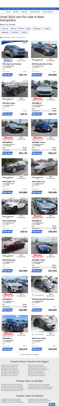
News (8, 8)
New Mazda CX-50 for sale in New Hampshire (39, 384)
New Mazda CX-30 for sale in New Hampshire (39, 386)
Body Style (38, 28)
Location (47, 28)
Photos (37, 8)
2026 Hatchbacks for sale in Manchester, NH (38, 369)
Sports (24, 8)
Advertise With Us (48, 11)
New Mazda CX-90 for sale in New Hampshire (12, 386)
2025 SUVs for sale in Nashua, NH (36, 371)
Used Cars (24, 11)
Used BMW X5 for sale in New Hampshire (38, 399)
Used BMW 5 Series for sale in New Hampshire (12, 402)
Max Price (15, 32)
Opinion (28, 8)
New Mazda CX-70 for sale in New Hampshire (12, 387)
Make (29, 28)
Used (13, 28)
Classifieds (53, 8)
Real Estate (46, 8)
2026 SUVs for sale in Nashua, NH (9, 366)
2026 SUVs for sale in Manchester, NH (37, 366)
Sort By (24, 32)
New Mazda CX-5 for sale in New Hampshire (11, 384)
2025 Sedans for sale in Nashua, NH (9, 372)
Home (4, 8)
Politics (13, 8)
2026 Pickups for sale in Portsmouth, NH (37, 368)
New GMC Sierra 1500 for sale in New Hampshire (13, 389)
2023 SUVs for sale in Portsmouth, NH (37, 374)
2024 (21, 28)
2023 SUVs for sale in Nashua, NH (9, 375)
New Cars (16, 11)
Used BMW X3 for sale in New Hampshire (11, 399)
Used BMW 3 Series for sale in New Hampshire (39, 400)
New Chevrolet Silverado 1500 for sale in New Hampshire (12, 390)
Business (18, 8)
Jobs (41, 8)
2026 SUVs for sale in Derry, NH (35, 365)
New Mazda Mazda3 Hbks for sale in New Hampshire (40, 387)
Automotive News (35, 11)
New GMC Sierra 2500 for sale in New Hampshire (39, 389)
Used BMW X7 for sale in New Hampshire (38, 402)
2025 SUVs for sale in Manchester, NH (10, 371)
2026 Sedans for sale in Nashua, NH (9, 369)
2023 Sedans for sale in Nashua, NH (36, 375)
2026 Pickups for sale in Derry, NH (9, 368)
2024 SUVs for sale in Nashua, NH (36, 372)
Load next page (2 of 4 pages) (29, 354)
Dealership (5, 32)
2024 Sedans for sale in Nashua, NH (9, 374)
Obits (32, 8)
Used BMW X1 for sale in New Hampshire (11, 400)
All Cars (8, 11)
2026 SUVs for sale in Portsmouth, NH (10, 365)
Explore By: (5, 28)
